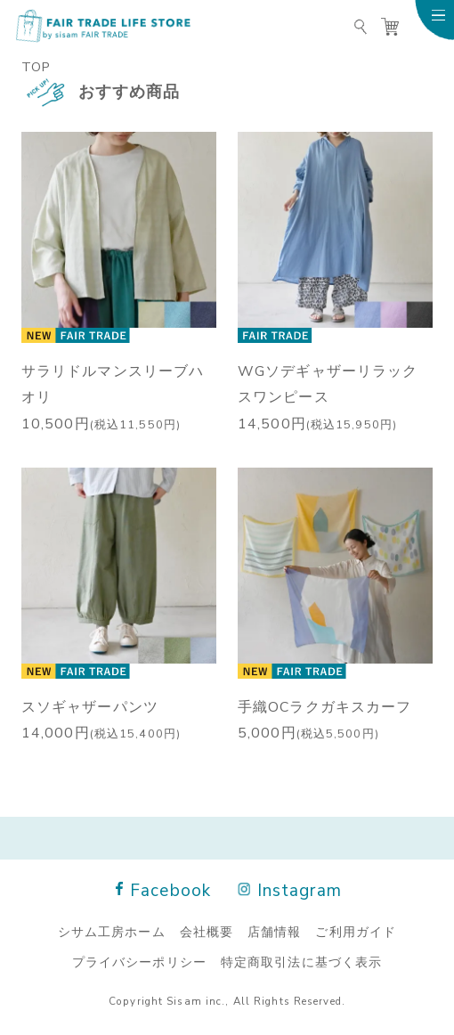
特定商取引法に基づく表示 (301, 961)
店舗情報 (274, 931)
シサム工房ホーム (112, 931)
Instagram (290, 889)
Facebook (163, 889)
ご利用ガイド (355, 931)
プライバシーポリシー (139, 961)
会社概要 (206, 931)
